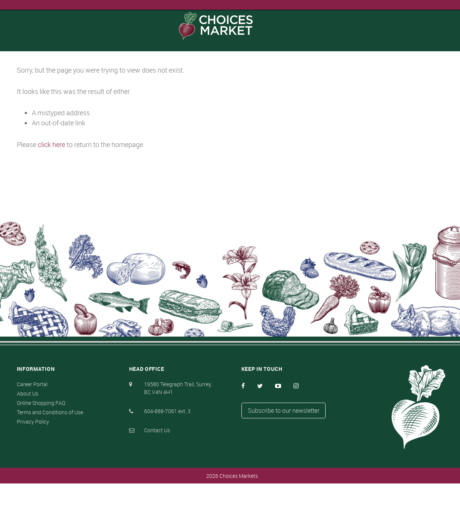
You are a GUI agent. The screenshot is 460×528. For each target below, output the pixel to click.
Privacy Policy (33, 466)
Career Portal (32, 428)
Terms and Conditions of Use (50, 456)
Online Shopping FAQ (41, 447)
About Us (27, 438)
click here (55, 188)
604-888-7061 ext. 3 (167, 455)
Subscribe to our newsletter (283, 455)
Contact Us (157, 474)
